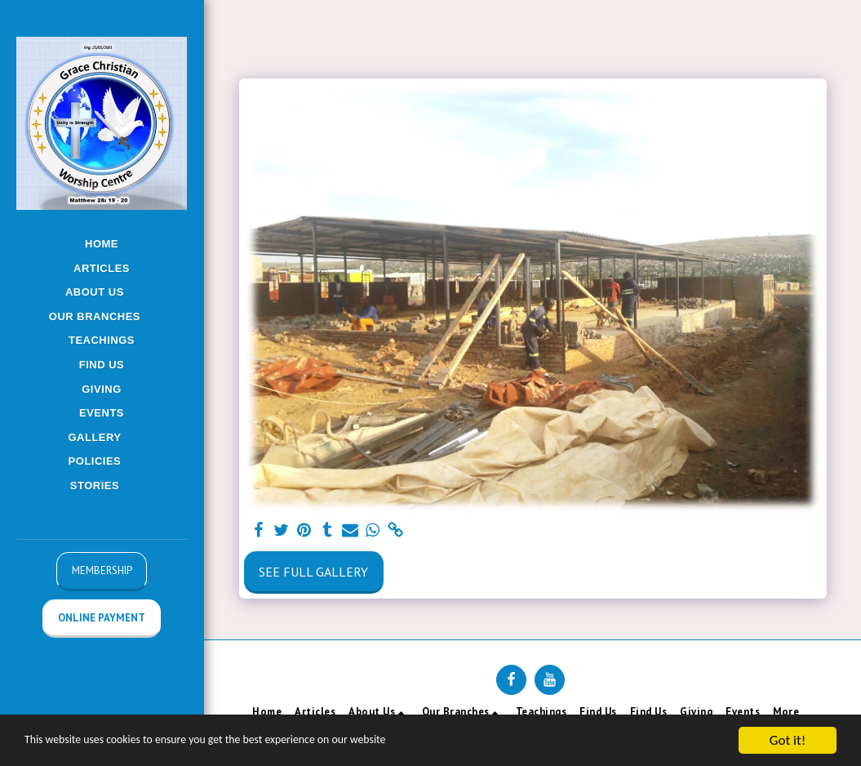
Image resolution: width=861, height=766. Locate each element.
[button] (101, 293)
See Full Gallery (313, 571)
